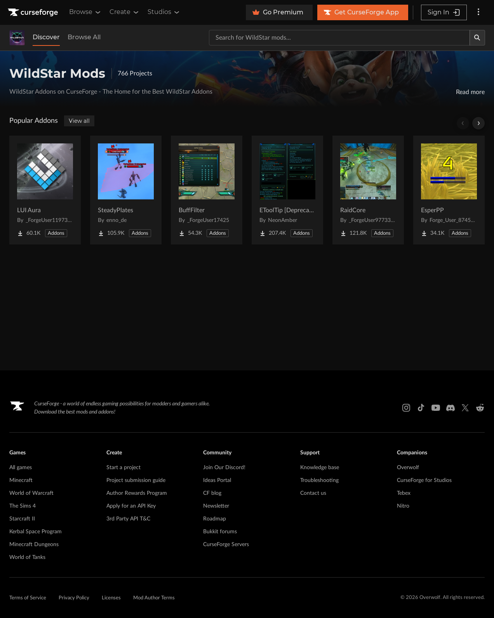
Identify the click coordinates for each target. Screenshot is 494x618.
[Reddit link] (480, 407)
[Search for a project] (339, 37)
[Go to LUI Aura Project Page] (45, 190)
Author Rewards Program (136, 493)
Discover (46, 37)
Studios (164, 12)
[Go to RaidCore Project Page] (368, 190)
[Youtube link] (435, 407)
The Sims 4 (22, 506)
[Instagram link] (406, 407)
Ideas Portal (217, 480)
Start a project (123, 467)
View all (79, 120)
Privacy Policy (74, 598)
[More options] (478, 12)
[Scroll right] (478, 123)
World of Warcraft (31, 493)
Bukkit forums (220, 531)
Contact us (313, 493)
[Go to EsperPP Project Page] (449, 190)
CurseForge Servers (226, 544)
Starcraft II (22, 519)
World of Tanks (27, 557)
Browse (85, 12)
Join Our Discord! (224, 467)
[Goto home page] (34, 12)
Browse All (84, 37)
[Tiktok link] (421, 407)
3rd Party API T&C (128, 519)
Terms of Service (27, 598)
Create (125, 12)
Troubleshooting (319, 480)
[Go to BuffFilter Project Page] (206, 190)
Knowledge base (319, 467)
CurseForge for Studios (424, 480)
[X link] (465, 407)
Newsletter (216, 506)
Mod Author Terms (154, 598)
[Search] (477, 37)
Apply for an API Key (131, 506)
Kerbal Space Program (35, 531)
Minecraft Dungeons (34, 544)
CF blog (212, 493)
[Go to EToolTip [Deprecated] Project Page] (287, 190)
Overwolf (408, 467)
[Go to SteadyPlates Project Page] (126, 190)
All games (20, 467)
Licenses (111, 598)
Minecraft (21, 480)
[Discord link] (450, 407)
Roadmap (214, 519)
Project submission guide (135, 480)
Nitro (403, 506)
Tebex (404, 493)
